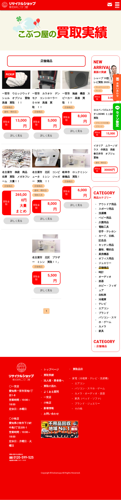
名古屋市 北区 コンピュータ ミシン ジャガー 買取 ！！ (46, 177)
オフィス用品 (106, 258)
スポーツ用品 (106, 208)
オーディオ (105, 276)
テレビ (98, 91)
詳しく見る (16, 135)
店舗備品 (8, 107)
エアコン (104, 308)
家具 (101, 331)
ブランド (99, 127)
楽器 (101, 281)
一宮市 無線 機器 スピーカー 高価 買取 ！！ (76, 98)
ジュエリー (105, 263)
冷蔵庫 (102, 299)
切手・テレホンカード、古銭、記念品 (107, 236)
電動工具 (38, 195)
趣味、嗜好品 (10, 112)
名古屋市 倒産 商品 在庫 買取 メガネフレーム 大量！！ (16, 177)
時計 (101, 272)
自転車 (102, 294)
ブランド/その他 (102, 123)
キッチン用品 (106, 244)
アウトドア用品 (107, 204)
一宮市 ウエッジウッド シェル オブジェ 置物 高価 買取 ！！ (17, 98)
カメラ (102, 326)
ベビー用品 (105, 217)
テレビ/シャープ (102, 87)
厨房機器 (104, 254)
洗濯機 (102, 213)
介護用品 (104, 222)
